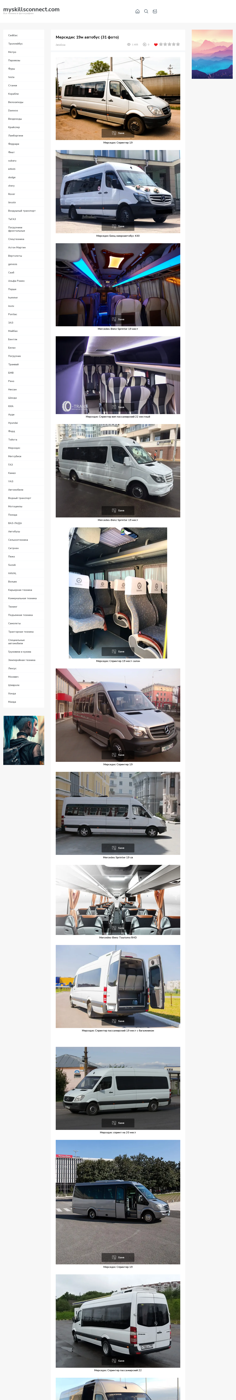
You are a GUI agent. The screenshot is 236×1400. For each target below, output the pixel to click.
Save (121, 133)
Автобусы (60, 44)
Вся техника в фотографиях (31, 11)
